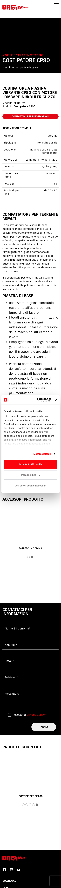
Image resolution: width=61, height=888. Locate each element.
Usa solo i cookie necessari (31, 485)
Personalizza (30, 474)
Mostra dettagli (42, 453)
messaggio (12, 693)
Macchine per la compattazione (22, 55)
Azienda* (11, 645)
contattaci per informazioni (30, 116)
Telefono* (11, 677)
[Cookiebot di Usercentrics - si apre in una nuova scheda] (38, 400)
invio (44, 727)
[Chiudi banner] (56, 400)
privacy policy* (36, 715)
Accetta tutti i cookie (30, 464)
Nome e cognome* (18, 628)
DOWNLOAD (9, 880)
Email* (9, 661)
